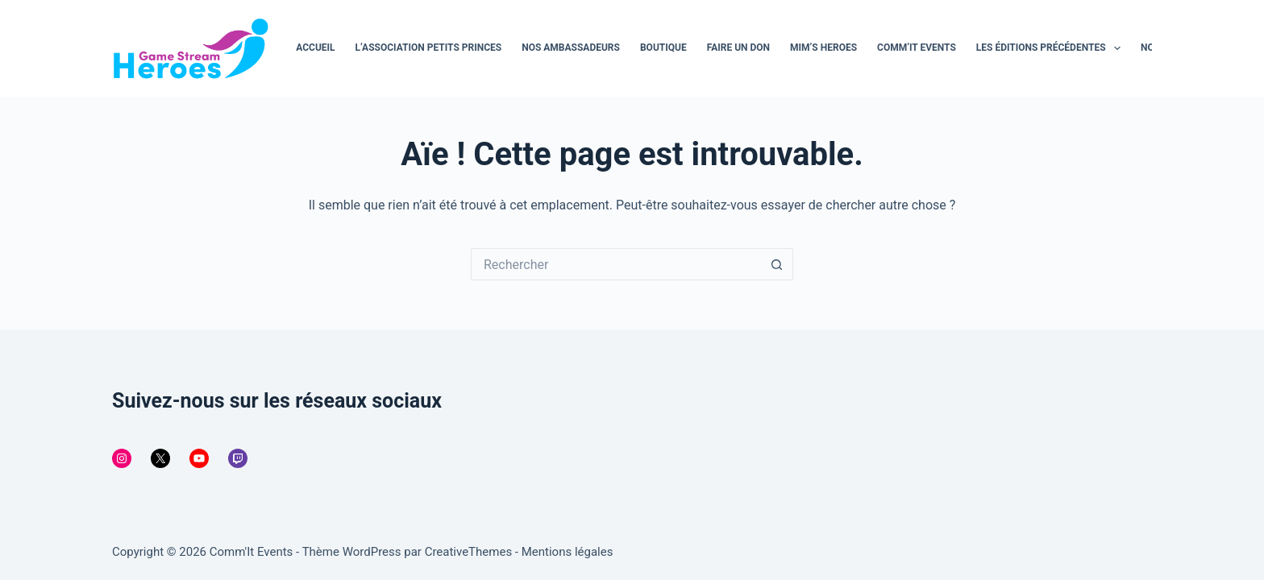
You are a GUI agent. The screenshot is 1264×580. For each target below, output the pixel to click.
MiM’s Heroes (823, 47)
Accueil (315, 47)
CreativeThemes (469, 552)
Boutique (663, 47)
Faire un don (738, 47)
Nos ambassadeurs (571, 47)
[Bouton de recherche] (777, 264)
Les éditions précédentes (1051, 48)
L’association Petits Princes (429, 47)
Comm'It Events (251, 552)
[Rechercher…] (616, 264)
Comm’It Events (916, 47)
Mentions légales (567, 552)
